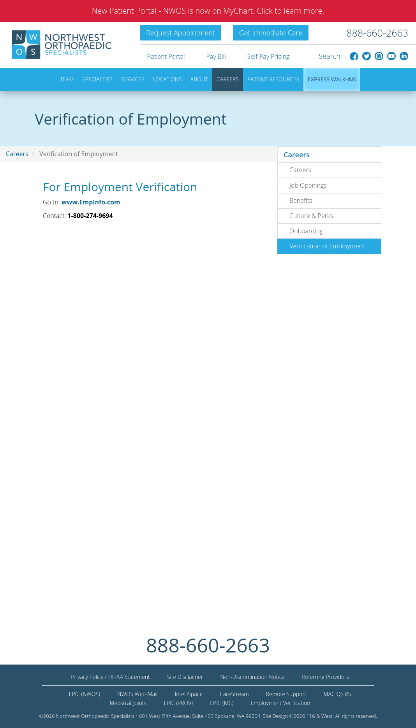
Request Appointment (180, 32)
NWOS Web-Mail (137, 694)
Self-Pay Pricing (268, 56)
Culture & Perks (311, 215)
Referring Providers (325, 677)
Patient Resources (273, 79)
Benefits (300, 200)
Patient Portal (166, 56)
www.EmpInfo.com (91, 202)
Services (132, 79)
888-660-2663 (377, 32)
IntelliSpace (189, 694)
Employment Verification (280, 703)
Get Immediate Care (270, 32)
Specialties (98, 79)
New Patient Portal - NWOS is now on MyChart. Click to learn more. (208, 10)
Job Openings (308, 185)
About (199, 79)
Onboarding (306, 231)
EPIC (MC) (221, 703)
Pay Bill (216, 56)
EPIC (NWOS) (84, 694)
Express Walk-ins (332, 79)
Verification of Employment (327, 246)
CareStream (234, 694)
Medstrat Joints (127, 703)
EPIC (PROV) (178, 703)
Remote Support (286, 694)
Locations (167, 79)
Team (67, 79)
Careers (228, 79)
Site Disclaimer (185, 677)
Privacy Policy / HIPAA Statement (110, 677)
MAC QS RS (337, 694)
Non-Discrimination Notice (252, 677)
